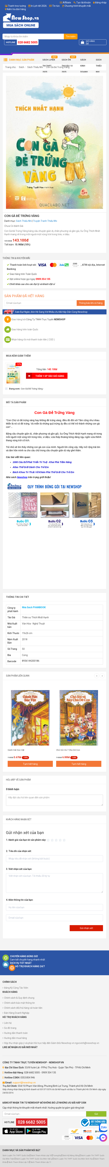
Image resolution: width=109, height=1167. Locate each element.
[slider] (57, 840)
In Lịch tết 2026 (39, 6)
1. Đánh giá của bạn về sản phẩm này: (26, 840)
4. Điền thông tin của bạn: (19, 899)
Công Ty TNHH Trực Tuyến (46, 319)
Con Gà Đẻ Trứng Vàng (58, 67)
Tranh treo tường (17, 6)
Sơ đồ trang (10, 1028)
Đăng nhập (99, 2)
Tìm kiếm (71, 36)
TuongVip (57, 1155)
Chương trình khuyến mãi (77, 6)
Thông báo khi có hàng (90, 303)
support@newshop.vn (24, 1082)
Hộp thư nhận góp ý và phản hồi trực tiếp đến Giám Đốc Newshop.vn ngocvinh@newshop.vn (51, 1043)
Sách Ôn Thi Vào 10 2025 (67, 61)
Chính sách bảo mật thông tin (19, 1003)
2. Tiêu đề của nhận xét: (19, 851)
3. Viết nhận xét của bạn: (19, 869)
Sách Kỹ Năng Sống (71, 1155)
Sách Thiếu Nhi (99, 61)
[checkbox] (24, 388)
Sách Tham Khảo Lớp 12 (19, 1162)
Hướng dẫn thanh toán (16, 1033)
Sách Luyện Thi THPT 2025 (48, 61)
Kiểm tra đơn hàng (16, 9)
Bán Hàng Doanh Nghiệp (16, 1013)
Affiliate (65, 2)
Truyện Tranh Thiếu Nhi (45, 221)
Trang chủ (10, 67)
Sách (21, 67)
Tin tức (56, 6)
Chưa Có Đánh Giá (13, 226)
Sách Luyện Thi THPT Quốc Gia (15, 1155)
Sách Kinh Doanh (84, 61)
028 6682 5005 (28, 42)
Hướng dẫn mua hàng (15, 1038)
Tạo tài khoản (82, 2)
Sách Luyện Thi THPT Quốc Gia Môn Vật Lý (34, 1159)
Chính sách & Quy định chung (19, 997)
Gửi (96, 1114)
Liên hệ (8, 1023)
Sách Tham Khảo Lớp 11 (40, 1162)
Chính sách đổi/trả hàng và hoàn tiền (23, 1008)
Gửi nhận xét (86, 928)
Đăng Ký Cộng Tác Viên (16, 987)
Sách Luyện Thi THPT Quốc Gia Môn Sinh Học (73, 1159)
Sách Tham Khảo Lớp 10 (41, 1155)
